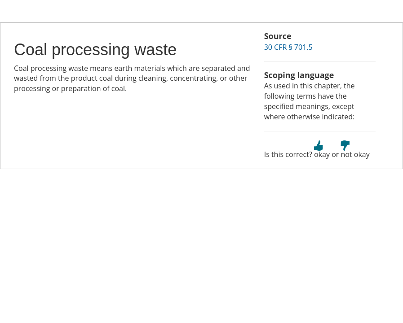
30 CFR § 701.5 (288, 47)
